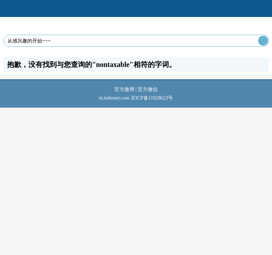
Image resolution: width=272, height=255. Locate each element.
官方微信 (148, 89)
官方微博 (124, 89)
